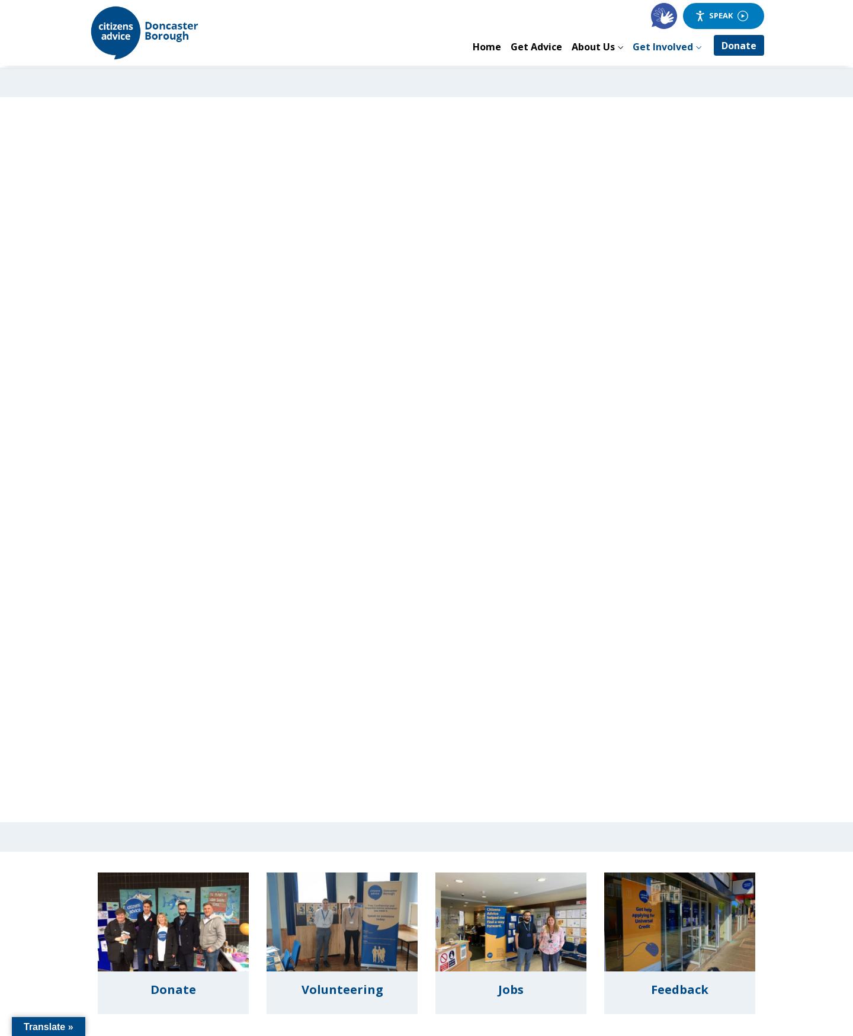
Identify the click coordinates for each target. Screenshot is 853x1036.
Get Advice (536, 46)
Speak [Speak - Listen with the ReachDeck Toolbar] (721, 15)
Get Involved (663, 46)
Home (487, 46)
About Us (593, 46)
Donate (738, 45)
